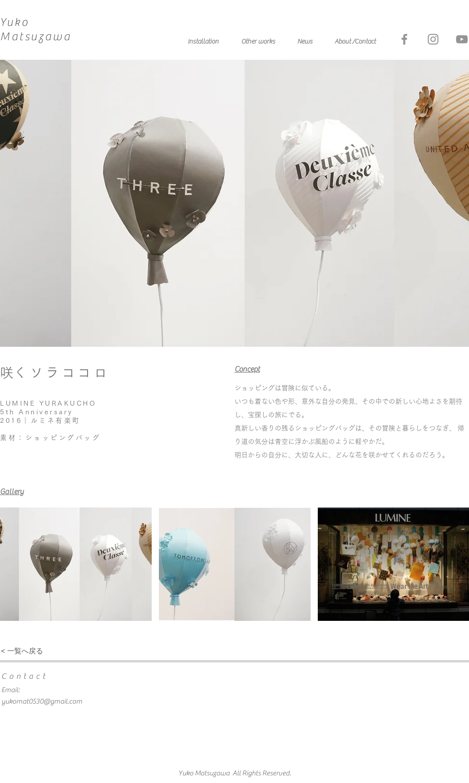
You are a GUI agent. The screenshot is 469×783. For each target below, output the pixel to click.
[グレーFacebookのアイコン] (404, 39)
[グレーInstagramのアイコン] (433, 39)
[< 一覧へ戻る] (22, 650)
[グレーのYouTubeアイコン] (462, 39)
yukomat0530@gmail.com (41, 701)
